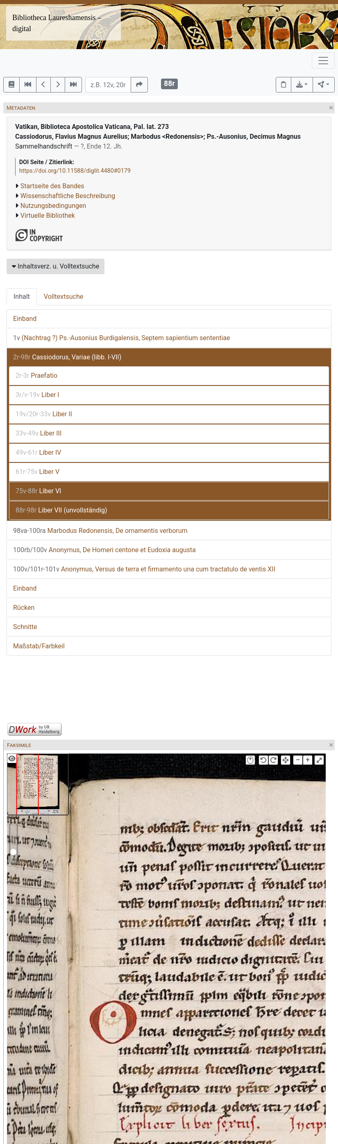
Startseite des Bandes (52, 186)
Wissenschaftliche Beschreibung (67, 196)
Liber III (38, 433)
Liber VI (38, 491)
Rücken (23, 607)
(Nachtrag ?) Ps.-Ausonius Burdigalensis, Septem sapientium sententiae (121, 338)
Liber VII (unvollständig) (61, 510)
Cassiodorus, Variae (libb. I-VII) (67, 357)
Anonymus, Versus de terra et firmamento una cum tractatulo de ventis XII (144, 569)
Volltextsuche (63, 296)
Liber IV (38, 452)
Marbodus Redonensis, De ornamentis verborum (100, 531)
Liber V (37, 472)
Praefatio (36, 375)
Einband (24, 319)
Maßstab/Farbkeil (39, 646)
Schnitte (25, 627)
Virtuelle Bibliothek (47, 215)
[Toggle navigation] (323, 60)
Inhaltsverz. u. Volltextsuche (55, 266)
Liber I (37, 395)
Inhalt (22, 296)
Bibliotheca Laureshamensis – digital (56, 23)
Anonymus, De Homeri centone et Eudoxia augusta (104, 550)
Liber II (44, 414)
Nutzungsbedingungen (53, 206)
